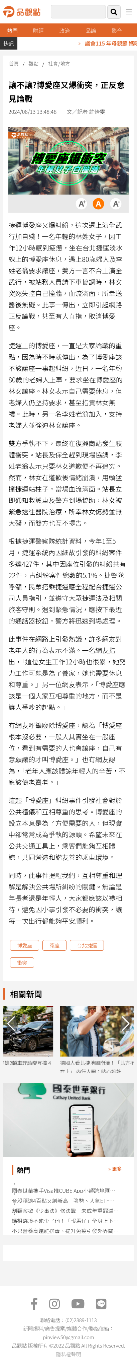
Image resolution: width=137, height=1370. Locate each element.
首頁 (14, 63)
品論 (91, 30)
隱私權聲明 (68, 1354)
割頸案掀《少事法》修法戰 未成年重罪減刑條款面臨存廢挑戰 (66, 1210)
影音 (117, 30)
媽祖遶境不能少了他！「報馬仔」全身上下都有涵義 (66, 1220)
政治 (64, 30)
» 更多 (115, 1168)
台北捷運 (87, 945)
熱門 (12, 30)
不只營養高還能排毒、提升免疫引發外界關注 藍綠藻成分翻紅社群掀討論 (66, 1230)
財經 (38, 30)
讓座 (54, 945)
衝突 (22, 962)
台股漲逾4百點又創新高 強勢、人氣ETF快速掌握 (66, 1200)
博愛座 (24, 945)
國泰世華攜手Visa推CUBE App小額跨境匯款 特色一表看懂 (66, 1190)
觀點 (33, 63)
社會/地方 (59, 63)
